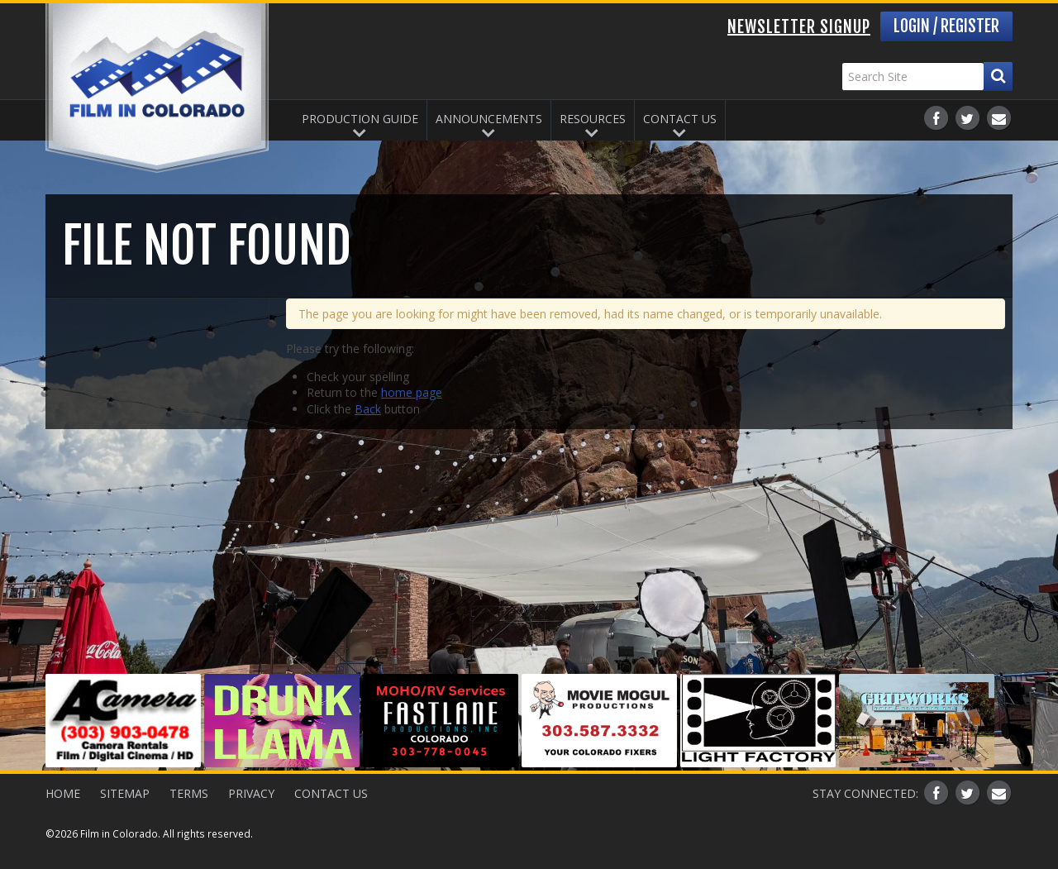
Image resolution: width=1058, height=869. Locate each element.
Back (368, 409)
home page (411, 392)
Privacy (251, 793)
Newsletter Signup (798, 27)
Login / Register (946, 26)
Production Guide (360, 119)
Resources (593, 119)
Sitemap (125, 793)
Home (62, 793)
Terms (188, 793)
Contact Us (680, 119)
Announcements (489, 119)
